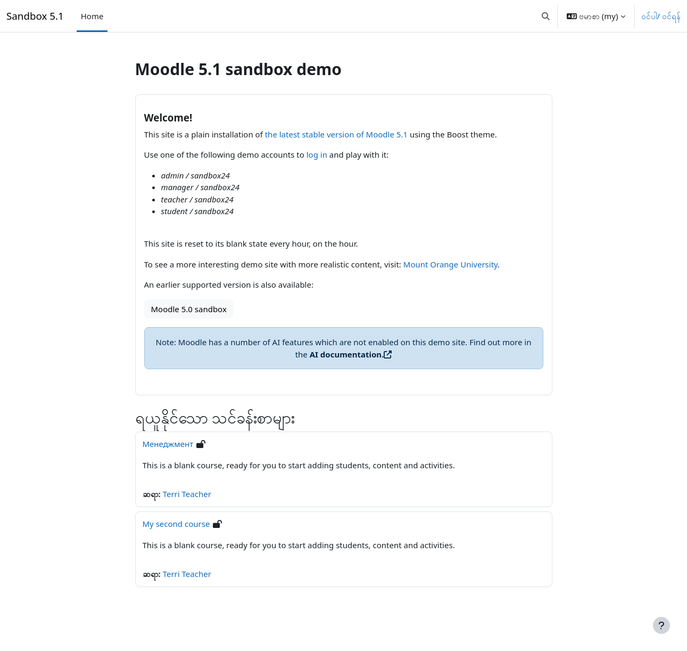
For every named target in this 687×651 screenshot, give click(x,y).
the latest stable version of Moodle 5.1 (336, 134)
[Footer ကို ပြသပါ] (661, 625)
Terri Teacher (187, 494)
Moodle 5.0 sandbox (189, 309)
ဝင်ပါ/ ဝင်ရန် (661, 16)
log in (317, 154)
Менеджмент (168, 443)
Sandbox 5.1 (35, 15)
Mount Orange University (450, 264)
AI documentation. (347, 354)
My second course (176, 523)
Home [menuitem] (92, 16)
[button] (545, 16)
